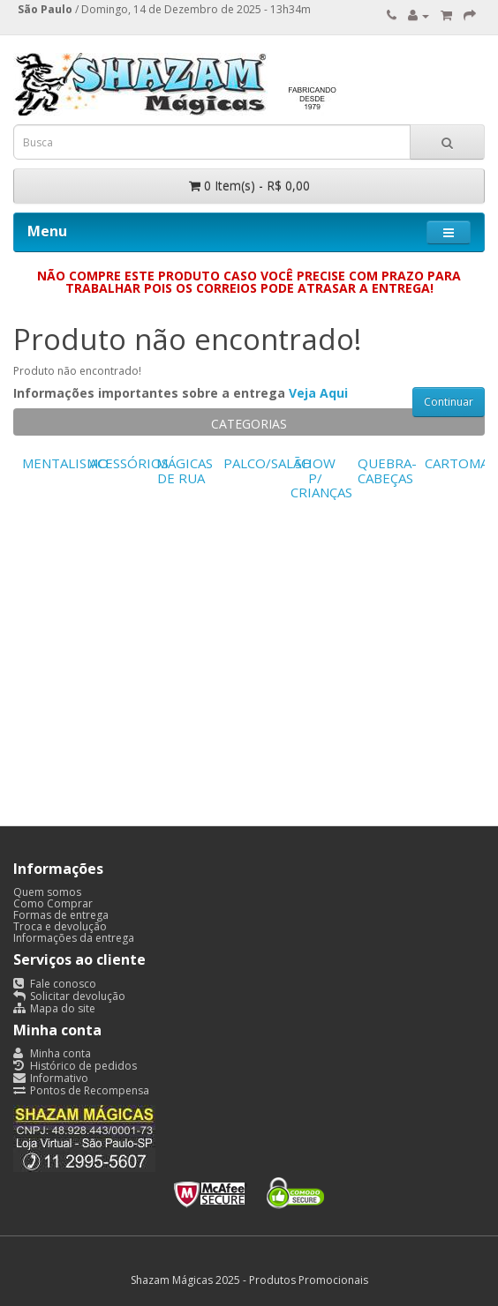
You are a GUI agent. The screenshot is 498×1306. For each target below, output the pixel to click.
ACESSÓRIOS (129, 463)
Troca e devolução (60, 926)
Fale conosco (54, 983)
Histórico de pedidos (75, 1065)
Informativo (50, 1078)
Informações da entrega (73, 937)
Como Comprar (53, 903)
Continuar (448, 401)
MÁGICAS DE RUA (184, 470)
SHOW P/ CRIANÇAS (321, 477)
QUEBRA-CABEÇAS (387, 470)
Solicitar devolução (69, 996)
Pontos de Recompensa (81, 1090)
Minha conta (52, 1053)
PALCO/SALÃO (267, 463)
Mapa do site (54, 1008)
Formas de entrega (61, 914)
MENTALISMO (65, 463)
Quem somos (47, 891)
